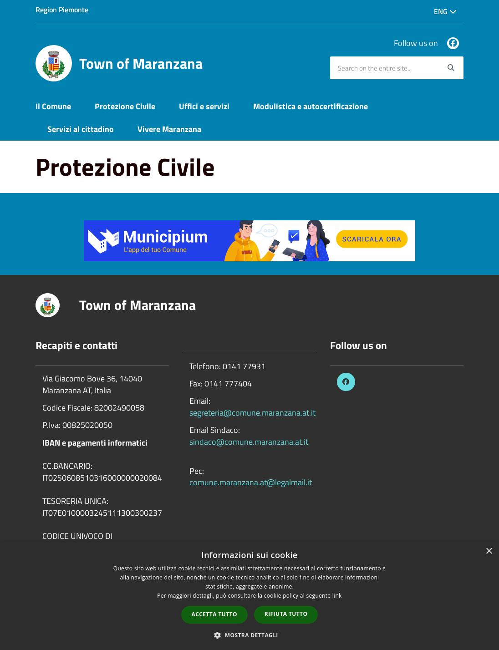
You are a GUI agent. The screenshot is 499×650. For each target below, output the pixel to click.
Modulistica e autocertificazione (310, 106)
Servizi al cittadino (80, 129)
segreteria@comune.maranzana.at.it (252, 412)
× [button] (488, 551)
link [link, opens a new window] (337, 595)
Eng (445, 11)
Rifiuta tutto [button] (286, 614)
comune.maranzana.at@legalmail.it (250, 482)
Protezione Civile (125, 106)
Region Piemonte (62, 9)
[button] (249, 634)
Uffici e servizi (204, 106)
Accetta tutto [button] (214, 614)
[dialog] (249, 596)
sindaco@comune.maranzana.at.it (248, 442)
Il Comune (53, 106)
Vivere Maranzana (169, 129)
